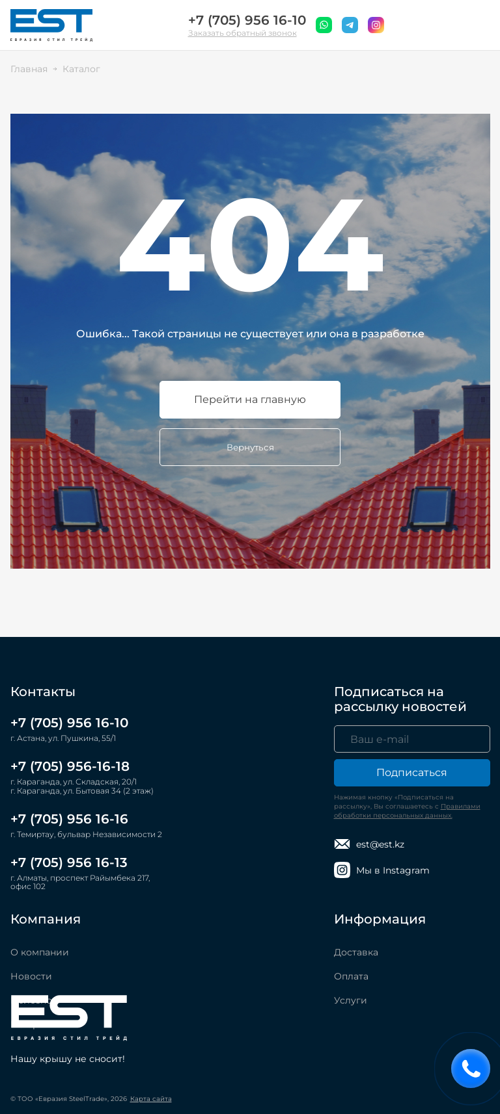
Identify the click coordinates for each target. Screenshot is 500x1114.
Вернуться (250, 447)
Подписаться (411, 772)
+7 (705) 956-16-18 (70, 766)
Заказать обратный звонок (242, 33)
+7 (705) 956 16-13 (69, 862)
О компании (39, 952)
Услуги (350, 1000)
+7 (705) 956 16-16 (69, 819)
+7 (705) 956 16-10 (247, 20)
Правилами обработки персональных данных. (407, 811)
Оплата (351, 976)
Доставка (356, 952)
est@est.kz (369, 844)
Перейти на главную (250, 399)
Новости (31, 976)
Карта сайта (151, 1099)
